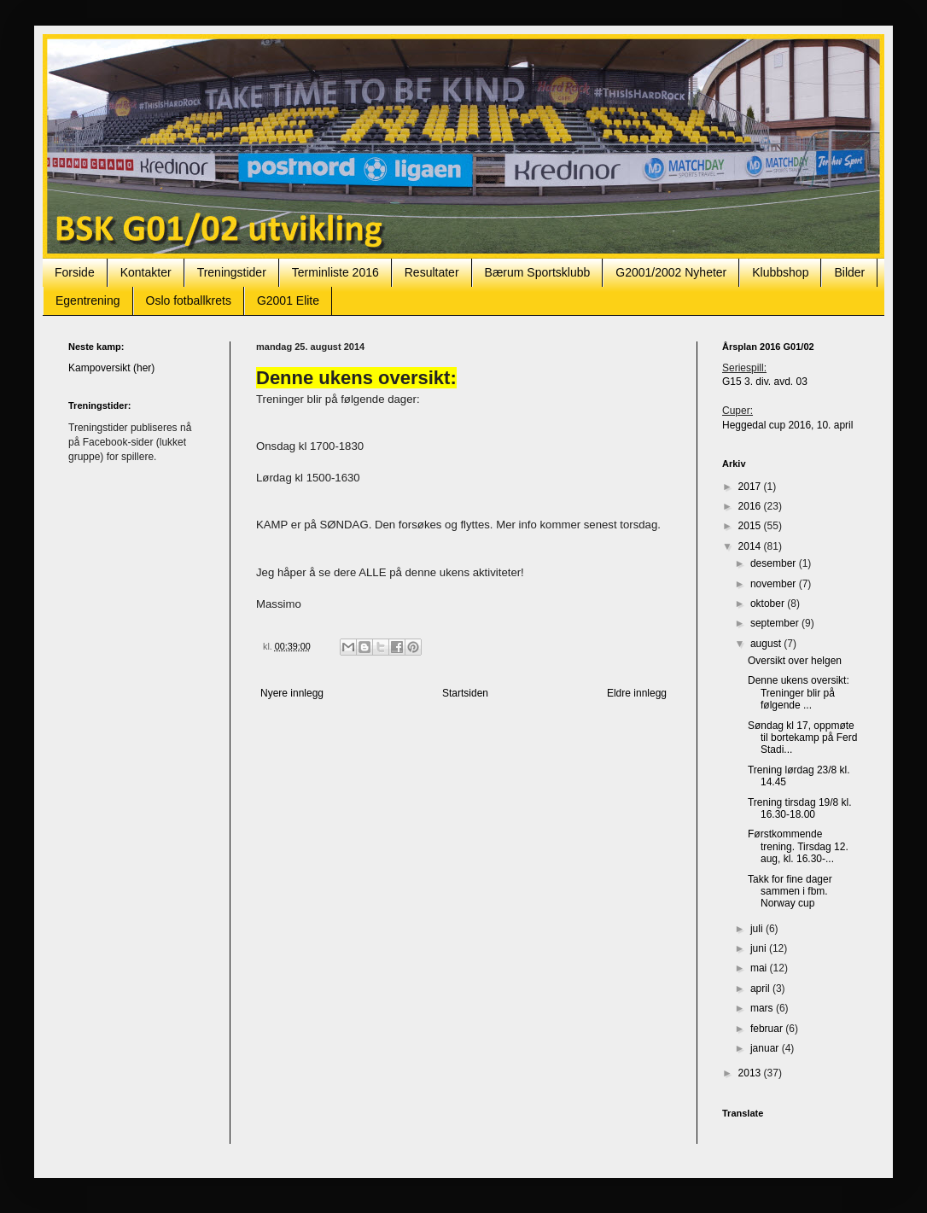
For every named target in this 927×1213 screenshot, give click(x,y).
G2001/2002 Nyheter (670, 272)
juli (758, 929)
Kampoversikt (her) (111, 368)
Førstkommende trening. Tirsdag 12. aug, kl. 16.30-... (798, 846)
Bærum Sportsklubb (538, 272)
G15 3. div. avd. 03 (764, 382)
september (776, 623)
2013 (751, 1073)
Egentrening (87, 300)
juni (759, 948)
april (761, 988)
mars (763, 1008)
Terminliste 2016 (335, 272)
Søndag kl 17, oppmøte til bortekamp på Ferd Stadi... (802, 738)
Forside (75, 272)
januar (766, 1048)
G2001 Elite (288, 300)
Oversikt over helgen (795, 661)
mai (760, 968)
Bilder (849, 272)
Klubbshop (780, 272)
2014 (751, 546)
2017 (751, 487)
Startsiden (465, 693)
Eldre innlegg (637, 693)
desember (774, 563)
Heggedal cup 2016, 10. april (787, 425)
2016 (751, 506)
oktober (768, 603)
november (774, 584)
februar (767, 1029)
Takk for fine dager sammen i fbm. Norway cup (790, 891)
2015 (751, 526)
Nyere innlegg (292, 693)
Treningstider (231, 272)
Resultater (432, 272)
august (767, 644)
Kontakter (146, 272)
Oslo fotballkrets (188, 300)
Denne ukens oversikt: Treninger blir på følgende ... (798, 692)
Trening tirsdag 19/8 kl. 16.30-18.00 (800, 808)
